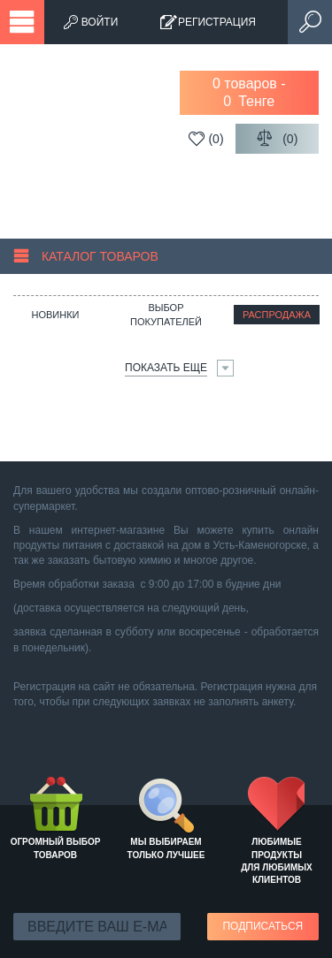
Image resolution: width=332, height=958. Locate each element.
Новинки (55, 314)
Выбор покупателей (166, 314)
